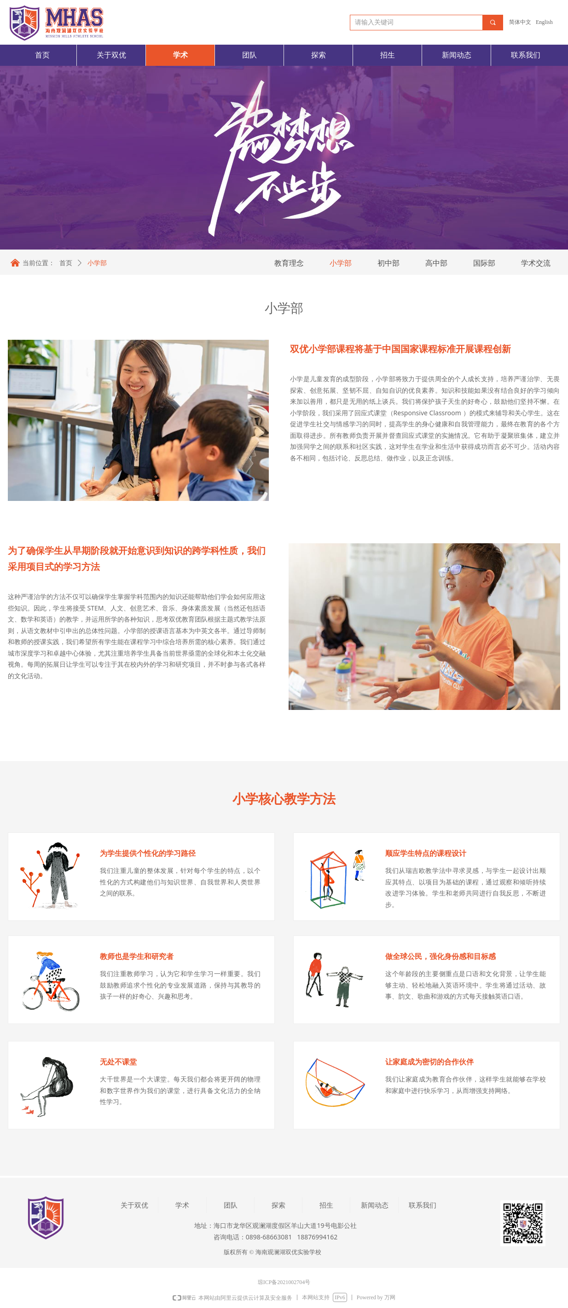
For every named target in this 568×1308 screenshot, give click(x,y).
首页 (65, 263)
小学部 (97, 263)
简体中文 (520, 22)
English (544, 22)
